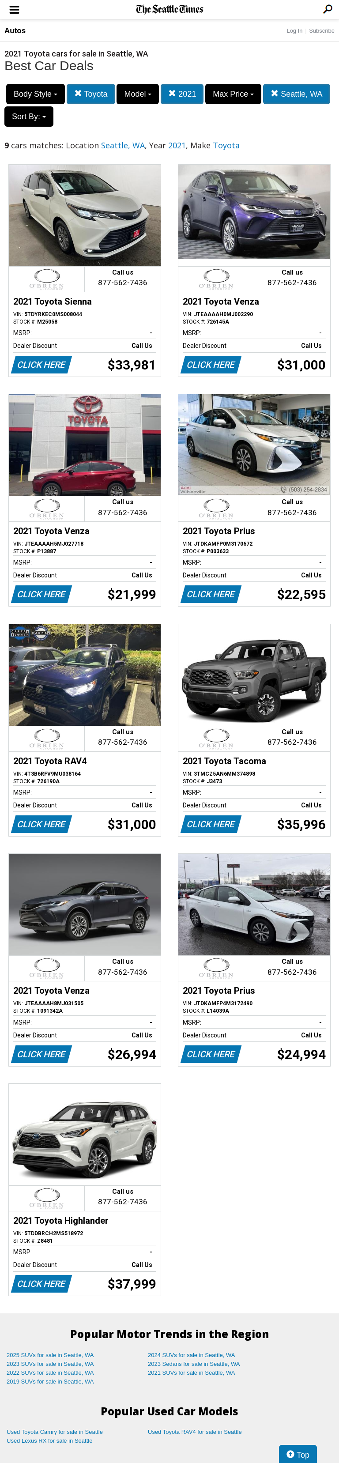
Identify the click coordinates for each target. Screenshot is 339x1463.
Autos (15, 30)
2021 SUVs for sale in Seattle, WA (191, 1372)
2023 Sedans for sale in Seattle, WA (194, 1364)
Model (137, 94)
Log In (294, 30)
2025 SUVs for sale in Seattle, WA (50, 1355)
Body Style (35, 94)
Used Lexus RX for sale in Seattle (49, 1440)
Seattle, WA (296, 93)
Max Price (233, 94)
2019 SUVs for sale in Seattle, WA (50, 1381)
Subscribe (322, 30)
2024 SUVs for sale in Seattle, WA (191, 1355)
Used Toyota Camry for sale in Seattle (55, 1432)
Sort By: (29, 116)
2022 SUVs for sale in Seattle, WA (50, 1372)
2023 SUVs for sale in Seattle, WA (50, 1364)
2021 (182, 93)
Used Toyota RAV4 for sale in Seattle (195, 1432)
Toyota (91, 93)
